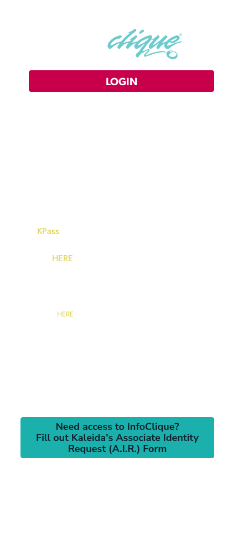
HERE (62, 257)
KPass (48, 230)
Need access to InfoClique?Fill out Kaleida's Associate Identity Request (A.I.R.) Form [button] (117, 437)
